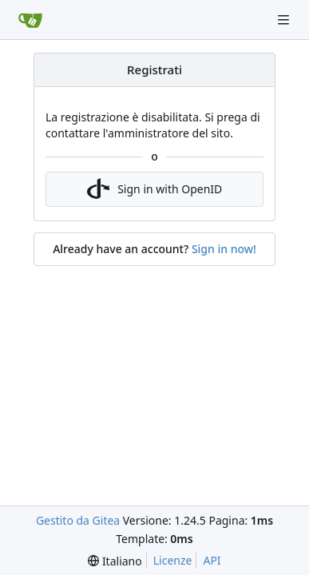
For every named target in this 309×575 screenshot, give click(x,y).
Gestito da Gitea (78, 520)
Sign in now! (224, 248)
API (211, 560)
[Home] (30, 20)
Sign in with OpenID (155, 189)
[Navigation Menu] (285, 19)
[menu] (114, 561)
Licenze (172, 560)
